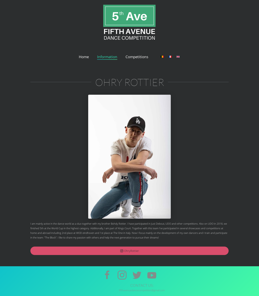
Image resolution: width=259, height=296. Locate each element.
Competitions (137, 56)
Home (84, 56)
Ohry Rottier (129, 82)
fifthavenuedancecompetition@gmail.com (185, 290)
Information (107, 56)
